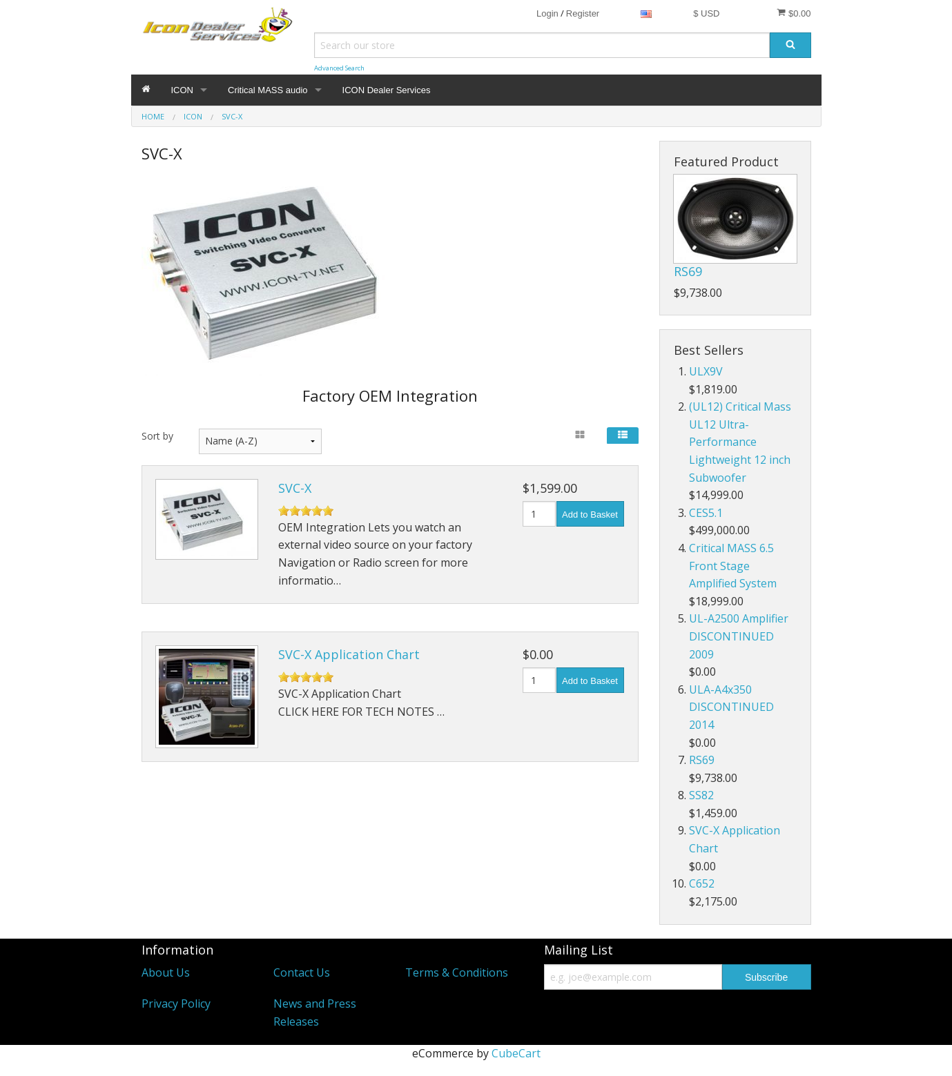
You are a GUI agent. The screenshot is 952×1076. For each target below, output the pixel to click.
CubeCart (516, 1053)
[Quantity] (539, 514)
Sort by (157, 435)
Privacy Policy (176, 1003)
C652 (702, 883)
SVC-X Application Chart (349, 654)
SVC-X (294, 488)
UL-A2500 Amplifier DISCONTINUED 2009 (738, 636)
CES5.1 (706, 512)
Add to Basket (590, 514)
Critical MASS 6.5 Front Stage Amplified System (733, 565)
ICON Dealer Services (386, 90)
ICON (182, 90)
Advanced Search (339, 67)
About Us (166, 972)
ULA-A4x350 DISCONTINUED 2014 (731, 707)
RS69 (688, 271)
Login (547, 13)
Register (582, 13)
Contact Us (301, 972)
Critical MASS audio (268, 90)
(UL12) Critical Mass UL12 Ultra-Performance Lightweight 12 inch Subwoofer (740, 442)
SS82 (701, 795)
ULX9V (706, 371)
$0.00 (793, 13)
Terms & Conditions (456, 972)
